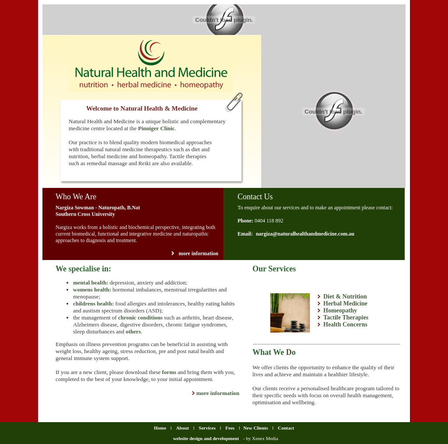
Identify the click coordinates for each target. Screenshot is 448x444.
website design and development (206, 438)
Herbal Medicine (345, 303)
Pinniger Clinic (156, 128)
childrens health (92, 303)
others (133, 331)
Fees (229, 427)
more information (198, 253)
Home (160, 427)
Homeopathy (340, 310)
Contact (286, 427)
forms (169, 372)
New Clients (255, 427)
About (183, 427)
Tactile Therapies (345, 317)
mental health (89, 282)
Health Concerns (345, 324)
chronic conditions (140, 317)
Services (207, 427)
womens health (91, 289)
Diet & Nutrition (345, 296)
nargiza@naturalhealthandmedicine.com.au (305, 234)
